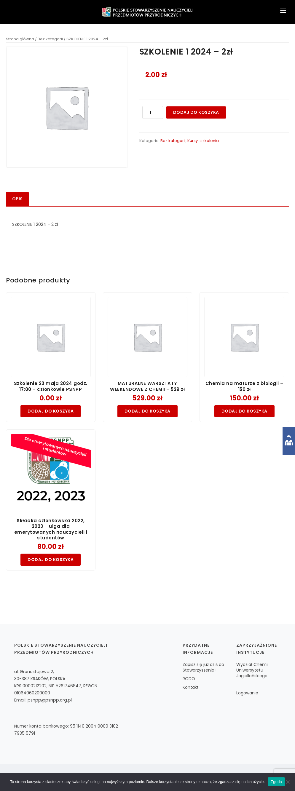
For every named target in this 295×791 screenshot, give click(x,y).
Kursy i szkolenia (203, 140)
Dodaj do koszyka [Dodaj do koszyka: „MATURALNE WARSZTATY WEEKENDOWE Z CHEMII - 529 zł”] (147, 411)
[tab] (17, 199)
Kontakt (191, 687)
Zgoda (276, 781)
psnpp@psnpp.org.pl (50, 700)
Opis (17, 199)
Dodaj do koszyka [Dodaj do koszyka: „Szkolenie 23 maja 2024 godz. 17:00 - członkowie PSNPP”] (51, 411)
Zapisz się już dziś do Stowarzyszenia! (203, 667)
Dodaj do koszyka (196, 112)
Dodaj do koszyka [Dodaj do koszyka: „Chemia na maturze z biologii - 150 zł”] (244, 411)
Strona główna (20, 39)
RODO (189, 679)
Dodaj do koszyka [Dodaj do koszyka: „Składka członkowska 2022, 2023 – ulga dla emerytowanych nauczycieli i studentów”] (51, 560)
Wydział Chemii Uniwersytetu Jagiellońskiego (252, 670)
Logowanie (247, 693)
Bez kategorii (50, 39)
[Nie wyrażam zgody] (288, 782)
